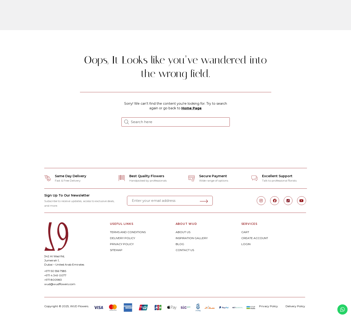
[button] (13, 16)
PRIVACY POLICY (122, 244)
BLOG (180, 244)
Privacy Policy (268, 306)
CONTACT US (185, 250)
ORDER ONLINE (102, 10)
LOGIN (246, 244)
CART (245, 232)
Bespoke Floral (139, 10)
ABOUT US (183, 232)
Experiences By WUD (177, 22)
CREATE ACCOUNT (254, 238)
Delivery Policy (295, 306)
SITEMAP (116, 250)
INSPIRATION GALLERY (192, 238)
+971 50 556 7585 (55, 271)
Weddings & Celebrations (187, 10)
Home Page (191, 108)
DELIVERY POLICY (122, 238)
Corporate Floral (238, 10)
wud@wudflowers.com (59, 284)
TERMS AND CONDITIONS (128, 232)
